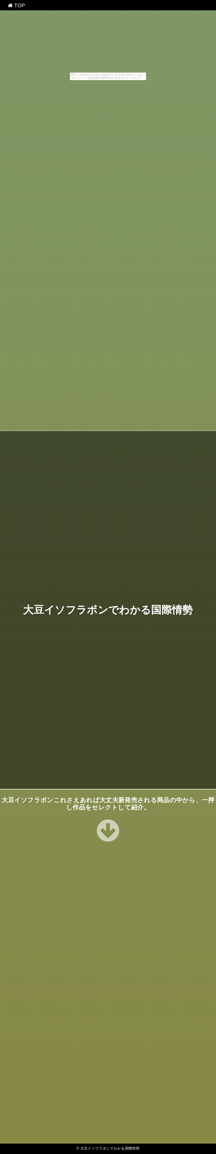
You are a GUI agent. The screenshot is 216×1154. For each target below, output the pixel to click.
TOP (16, 5)
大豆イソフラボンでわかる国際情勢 (108, 610)
